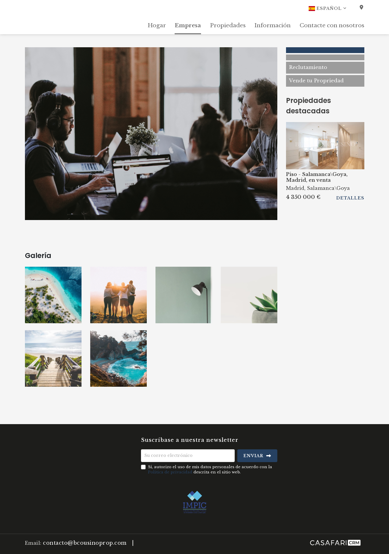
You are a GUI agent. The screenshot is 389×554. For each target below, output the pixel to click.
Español (328, 8)
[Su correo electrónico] (188, 455)
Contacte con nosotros (332, 25)
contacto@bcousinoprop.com (85, 543)
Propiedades (228, 25)
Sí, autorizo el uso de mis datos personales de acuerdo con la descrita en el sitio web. (210, 469)
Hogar (157, 25)
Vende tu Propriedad (316, 81)
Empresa (188, 25)
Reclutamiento (308, 67)
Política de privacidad (170, 472)
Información (272, 25)
